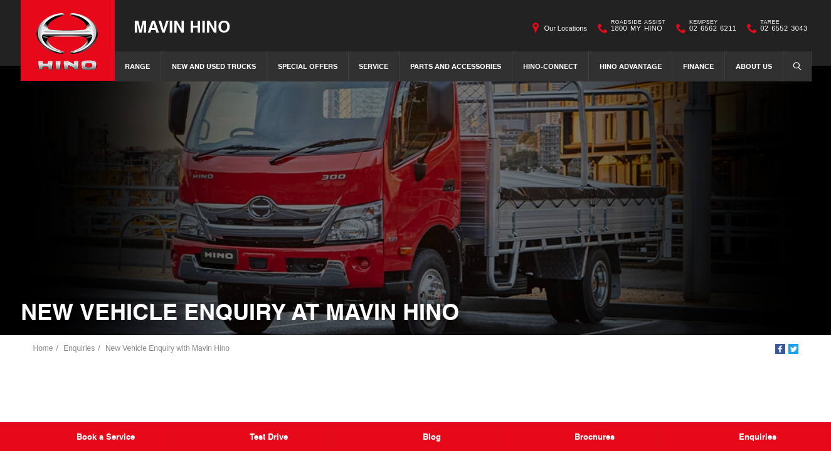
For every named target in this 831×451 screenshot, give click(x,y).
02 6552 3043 (780, 28)
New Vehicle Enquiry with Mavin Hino (167, 348)
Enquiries (79, 348)
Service (373, 66)
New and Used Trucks (214, 66)
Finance (698, 66)
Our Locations (565, 28)
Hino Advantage (631, 66)
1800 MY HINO (635, 28)
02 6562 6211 (710, 28)
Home (43, 348)
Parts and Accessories (455, 66)
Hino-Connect (550, 66)
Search (793, 66)
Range (137, 66)
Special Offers (307, 66)
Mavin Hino (182, 26)
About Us (754, 66)
